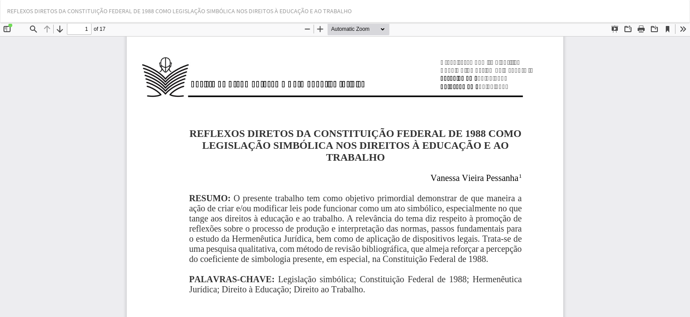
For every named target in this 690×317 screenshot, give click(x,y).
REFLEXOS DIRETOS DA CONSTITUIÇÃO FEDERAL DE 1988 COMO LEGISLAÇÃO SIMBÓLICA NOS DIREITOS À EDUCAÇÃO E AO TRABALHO (179, 11)
